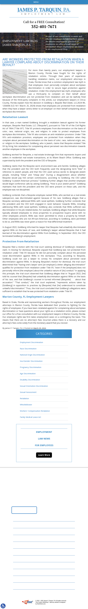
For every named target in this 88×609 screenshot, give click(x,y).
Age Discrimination (28, 373)
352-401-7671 (44, 24)
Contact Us (20, 572)
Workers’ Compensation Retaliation (35, 411)
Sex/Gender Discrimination (31, 361)
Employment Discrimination (31, 342)
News (17, 559)
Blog (17, 552)
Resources (20, 565)
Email (47, 2)
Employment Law (23, 531)
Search (57, 2)
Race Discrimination (28, 348)
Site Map (19, 586)
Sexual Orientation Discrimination (34, 386)
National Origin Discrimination (32, 354)
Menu (36, 2)
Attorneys (20, 538)
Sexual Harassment (28, 392)
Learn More (44, 455)
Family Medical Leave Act (30, 417)
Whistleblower (26, 404)
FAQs (17, 545)
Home (17, 524)
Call (42, 2)
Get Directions (24, 510)
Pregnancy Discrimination (30, 367)
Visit (53, 2)
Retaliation (24, 398)
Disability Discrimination (30, 379)
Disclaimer (20, 579)
